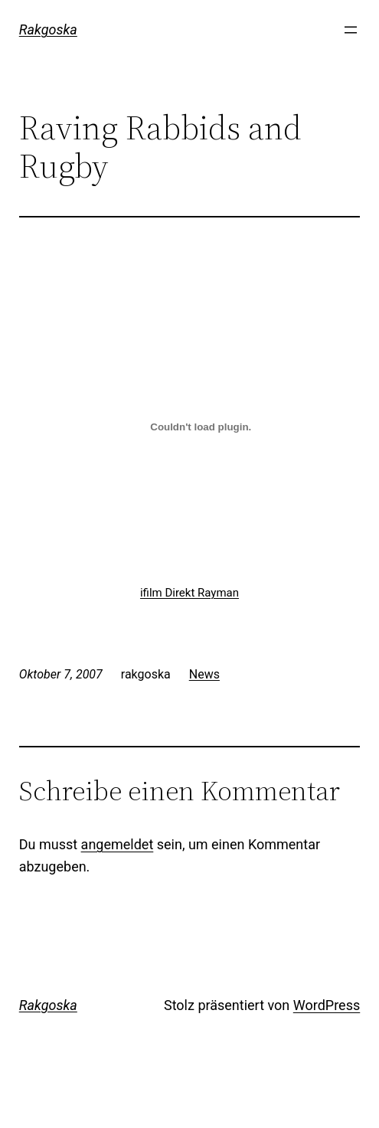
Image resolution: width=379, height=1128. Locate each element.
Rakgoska (48, 29)
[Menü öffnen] (350, 30)
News (204, 674)
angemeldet (117, 844)
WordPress (326, 1005)
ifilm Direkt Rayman (189, 593)
